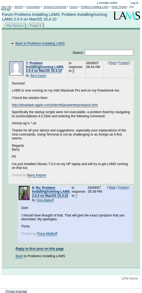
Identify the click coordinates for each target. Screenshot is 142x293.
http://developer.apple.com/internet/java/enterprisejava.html (55, 105)
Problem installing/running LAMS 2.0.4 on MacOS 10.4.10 (44, 67)
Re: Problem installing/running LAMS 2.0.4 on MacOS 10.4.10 (51, 192)
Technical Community (54, 6)
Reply (113, 62)
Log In (134, 2)
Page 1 (36, 26)
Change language (16, 291)
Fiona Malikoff (45, 200)
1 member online (107, 2)
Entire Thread (119, 6)
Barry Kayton (38, 75)
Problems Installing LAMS (94, 6)
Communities (33, 6)
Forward (124, 62)
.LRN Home (129, 278)
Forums (73, 6)
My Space (15, 26)
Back (19, 256)
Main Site (6, 6)
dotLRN (19, 6)
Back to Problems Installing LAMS (40, 43)
